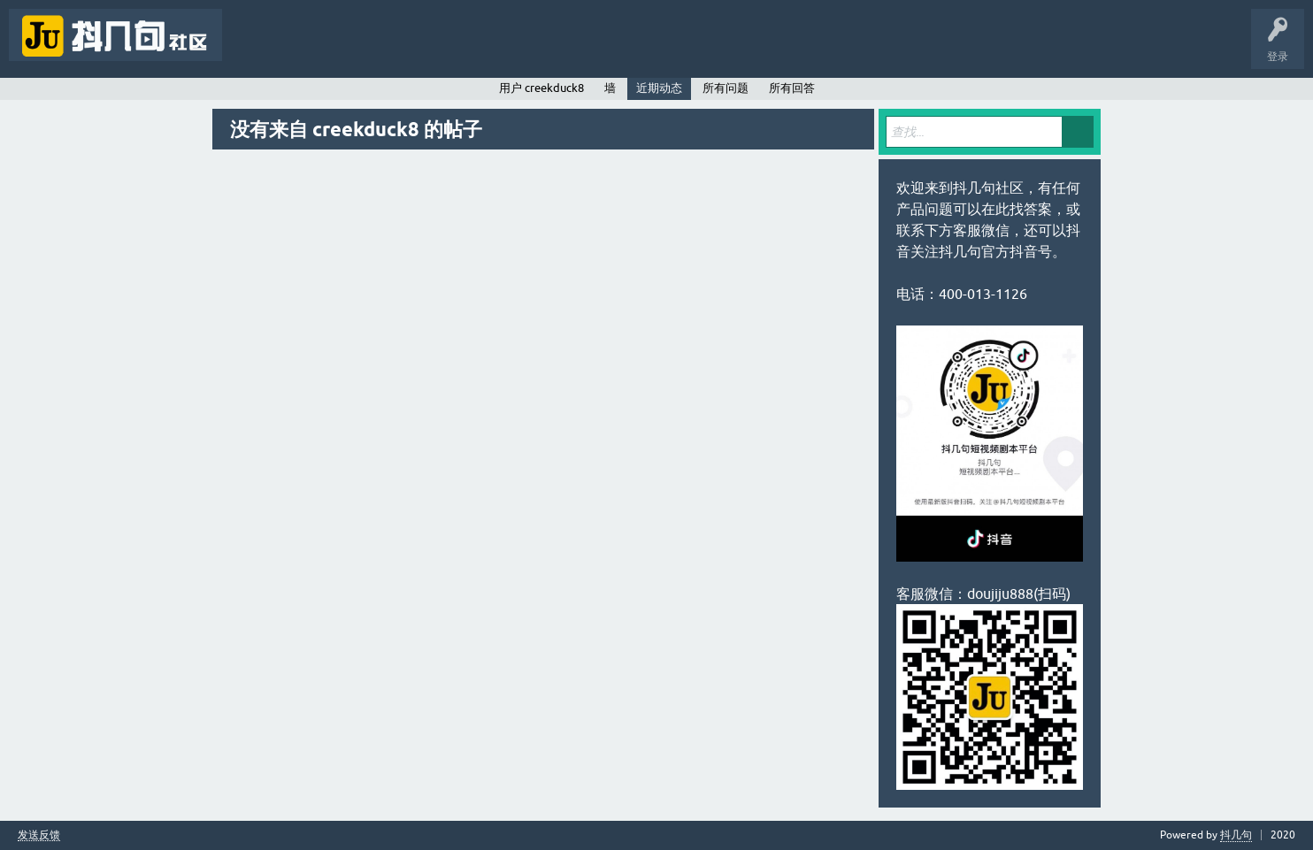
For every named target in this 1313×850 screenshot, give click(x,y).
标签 (362, 48)
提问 (472, 48)
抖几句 (1236, 835)
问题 (253, 48)
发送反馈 (39, 835)
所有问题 (726, 88)
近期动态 (659, 88)
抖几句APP (608, 48)
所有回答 (792, 88)
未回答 (307, 48)
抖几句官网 (536, 48)
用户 (417, 48)
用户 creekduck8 (541, 88)
